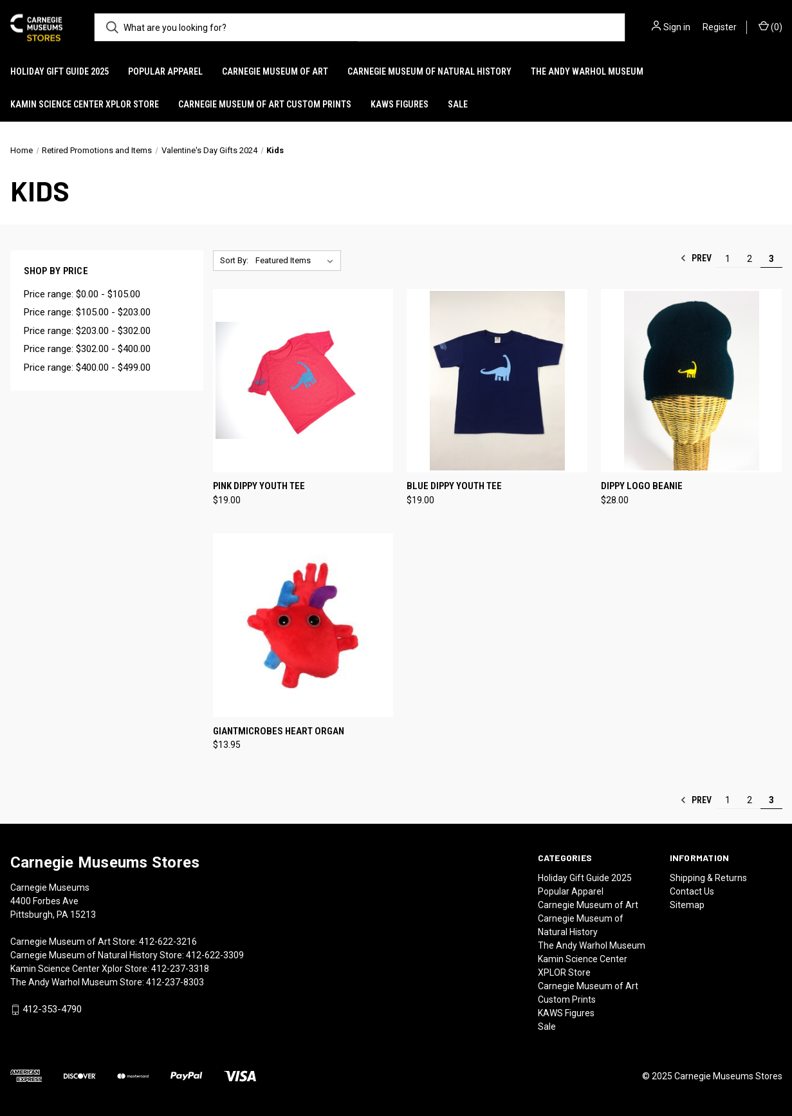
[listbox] (296, 260)
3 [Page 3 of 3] (771, 259)
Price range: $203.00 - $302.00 (87, 331)
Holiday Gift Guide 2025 (59, 71)
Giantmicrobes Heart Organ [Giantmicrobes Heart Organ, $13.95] (278, 731)
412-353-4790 (52, 1009)
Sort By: (234, 260)
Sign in (676, 27)
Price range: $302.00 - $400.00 (87, 349)
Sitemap (687, 905)
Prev (696, 258)
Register (720, 27)
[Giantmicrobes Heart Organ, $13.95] (303, 625)
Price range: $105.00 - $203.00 (87, 312)
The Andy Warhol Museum (587, 71)
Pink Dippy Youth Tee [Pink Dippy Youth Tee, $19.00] (259, 486)
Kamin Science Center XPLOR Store (84, 104)
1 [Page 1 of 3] (727, 259)
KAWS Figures (399, 104)
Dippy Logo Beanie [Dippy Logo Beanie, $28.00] (642, 486)
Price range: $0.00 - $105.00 (82, 294)
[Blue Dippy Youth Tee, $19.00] (497, 381)
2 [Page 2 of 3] (749, 259)
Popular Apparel (165, 71)
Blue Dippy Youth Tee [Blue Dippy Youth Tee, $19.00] (454, 486)
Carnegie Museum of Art (275, 71)
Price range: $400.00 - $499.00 (87, 367)
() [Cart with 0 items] (770, 26)
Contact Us (692, 891)
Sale (458, 104)
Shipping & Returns (708, 878)
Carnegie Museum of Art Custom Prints (264, 104)
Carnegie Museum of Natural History (429, 71)
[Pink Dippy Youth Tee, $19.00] (303, 381)
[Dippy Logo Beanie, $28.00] (691, 381)
